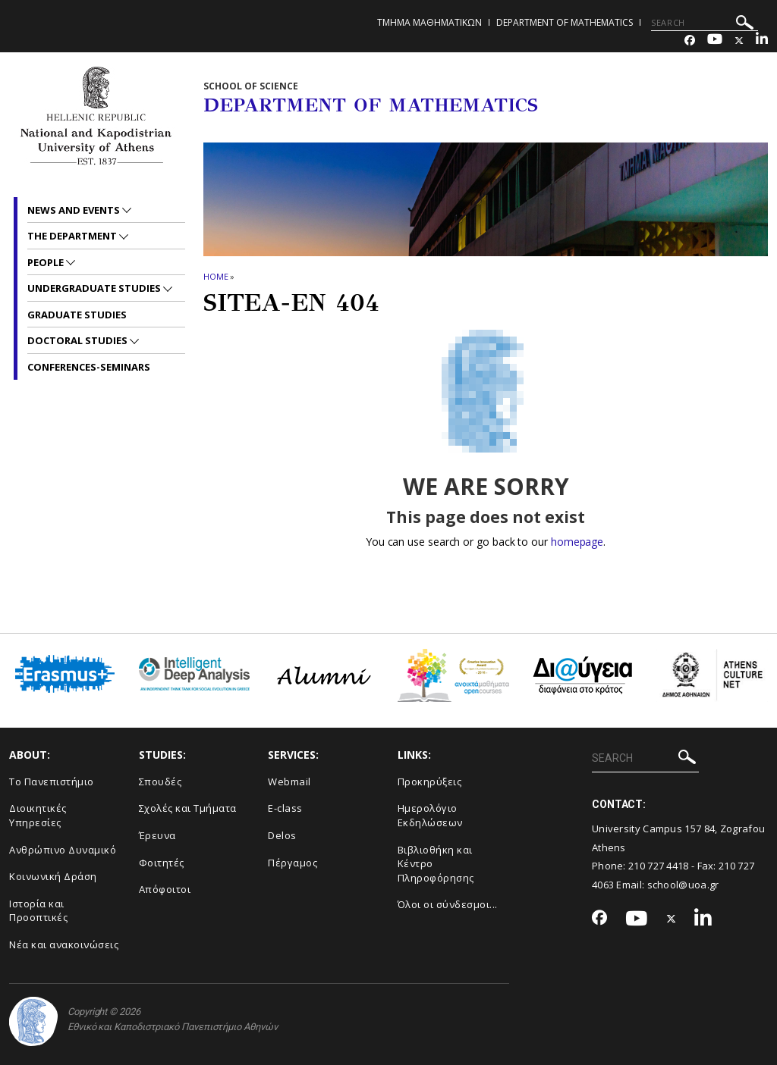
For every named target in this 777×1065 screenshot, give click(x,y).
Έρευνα (157, 835)
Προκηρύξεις (430, 781)
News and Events (74, 210)
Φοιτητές (161, 862)
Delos (282, 835)
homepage (577, 541)
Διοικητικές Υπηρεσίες (38, 815)
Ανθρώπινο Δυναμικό (62, 850)
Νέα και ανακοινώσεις (63, 944)
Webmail (289, 781)
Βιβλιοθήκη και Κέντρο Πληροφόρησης (436, 864)
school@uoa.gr (683, 884)
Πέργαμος (292, 862)
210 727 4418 (658, 865)
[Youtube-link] (714, 40)
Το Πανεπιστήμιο (51, 781)
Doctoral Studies (78, 340)
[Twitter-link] (739, 40)
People (46, 262)
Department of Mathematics (564, 22)
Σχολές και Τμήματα (188, 808)
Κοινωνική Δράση (53, 876)
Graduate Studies (77, 314)
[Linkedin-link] (762, 40)
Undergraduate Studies (95, 288)
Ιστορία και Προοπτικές (38, 911)
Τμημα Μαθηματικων (429, 22)
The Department (73, 236)
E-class (285, 808)
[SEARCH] (704, 22)
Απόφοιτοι (165, 889)
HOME (215, 276)
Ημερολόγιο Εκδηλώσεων (430, 815)
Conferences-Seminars (88, 367)
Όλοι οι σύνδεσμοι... (448, 904)
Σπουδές (160, 781)
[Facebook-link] (689, 40)
